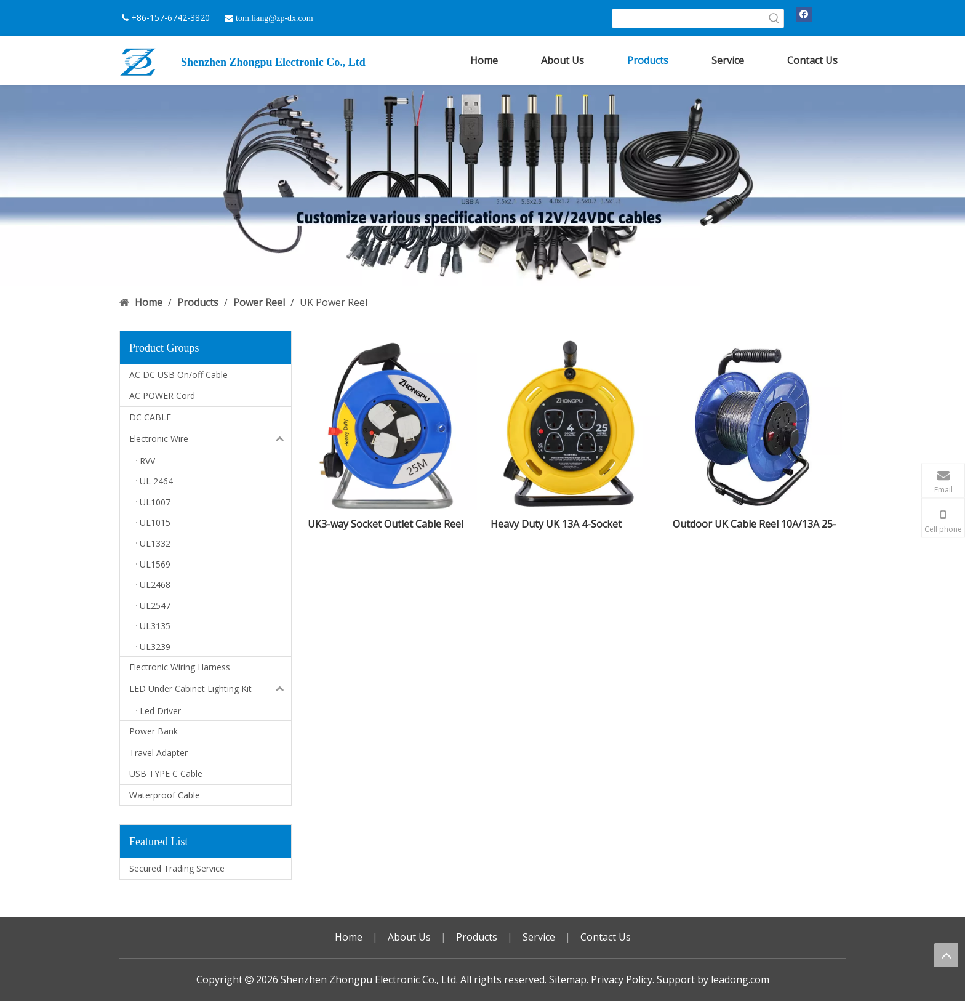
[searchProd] (688, 18)
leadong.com (740, 979)
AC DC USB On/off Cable (178, 374)
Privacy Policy (621, 979)
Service (539, 937)
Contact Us (605, 937)
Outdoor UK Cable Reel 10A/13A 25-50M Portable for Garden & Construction (754, 524)
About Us (409, 937)
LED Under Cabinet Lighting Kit (210, 688)
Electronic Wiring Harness (179, 667)
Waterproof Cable (164, 795)
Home (348, 937)
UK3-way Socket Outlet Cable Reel (385, 524)
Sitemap (568, 979)
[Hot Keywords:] (774, 18)
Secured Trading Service (177, 868)
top (946, 955)
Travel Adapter (158, 752)
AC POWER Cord (162, 395)
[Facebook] (804, 14)
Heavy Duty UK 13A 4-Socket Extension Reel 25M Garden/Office (569, 524)
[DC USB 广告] (482, 185)
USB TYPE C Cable (165, 773)
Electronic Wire (210, 438)
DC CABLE (150, 417)
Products (476, 937)
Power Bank (153, 731)
